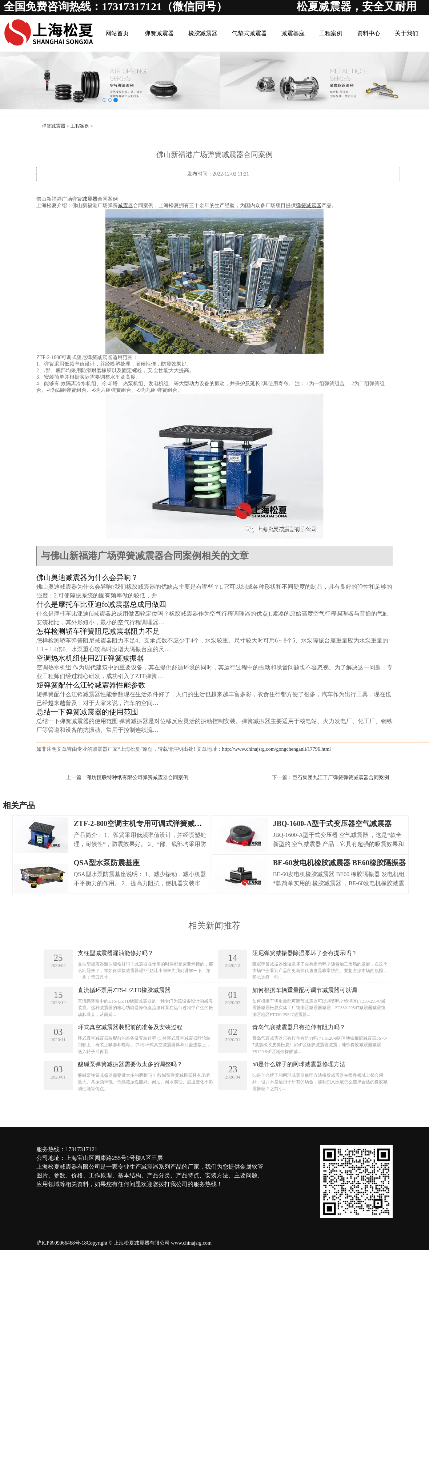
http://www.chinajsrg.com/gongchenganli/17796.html (276, 749)
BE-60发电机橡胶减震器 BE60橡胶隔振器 (339, 863)
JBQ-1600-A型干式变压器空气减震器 (332, 823)
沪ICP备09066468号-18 (61, 1243)
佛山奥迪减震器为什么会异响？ (87, 577)
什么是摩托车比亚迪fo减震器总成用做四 (101, 604)
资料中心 (368, 33)
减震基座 (293, 33)
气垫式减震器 (249, 33)
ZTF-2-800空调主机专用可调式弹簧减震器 (141, 823)
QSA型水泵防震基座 (107, 863)
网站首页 (117, 33)
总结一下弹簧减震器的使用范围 (87, 712)
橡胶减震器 (202, 33)
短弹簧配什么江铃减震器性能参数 (90, 685)
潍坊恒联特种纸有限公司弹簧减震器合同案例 (137, 777)
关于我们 (406, 33)
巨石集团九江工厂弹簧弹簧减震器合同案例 (340, 777)
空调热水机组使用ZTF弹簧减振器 (90, 658)
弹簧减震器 (159, 33)
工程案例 (330, 33)
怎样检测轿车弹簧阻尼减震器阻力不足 (98, 631)
